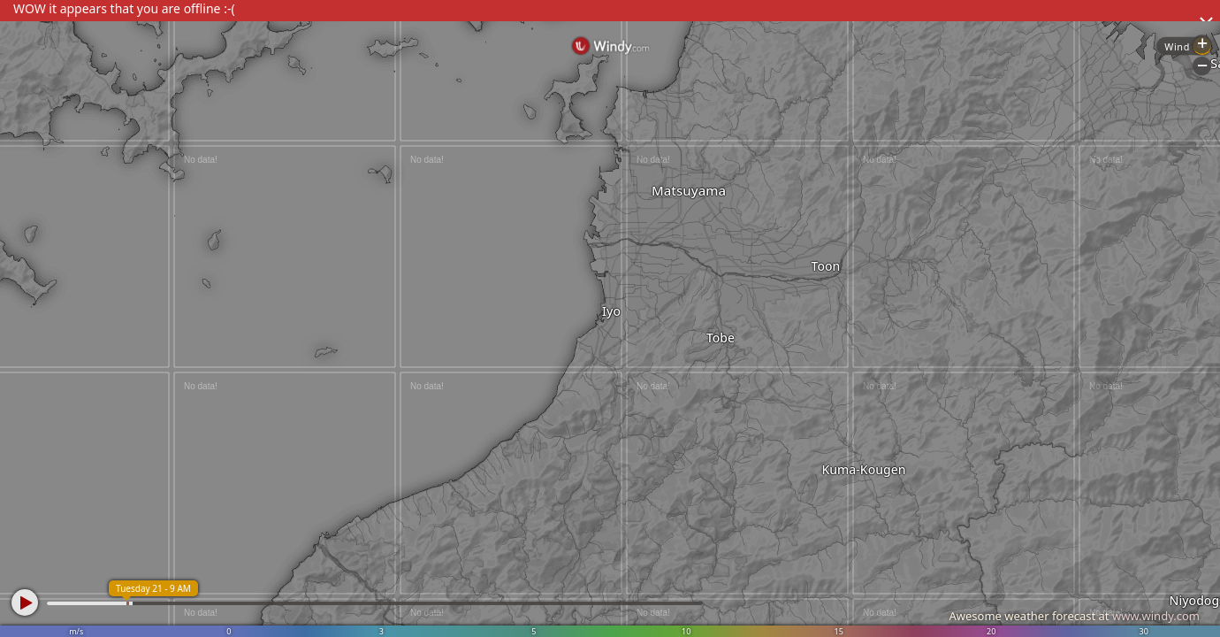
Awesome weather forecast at (1074, 616)
